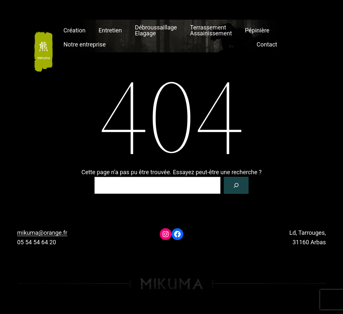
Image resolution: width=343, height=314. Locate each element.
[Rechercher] (236, 185)
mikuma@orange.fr (42, 232)
